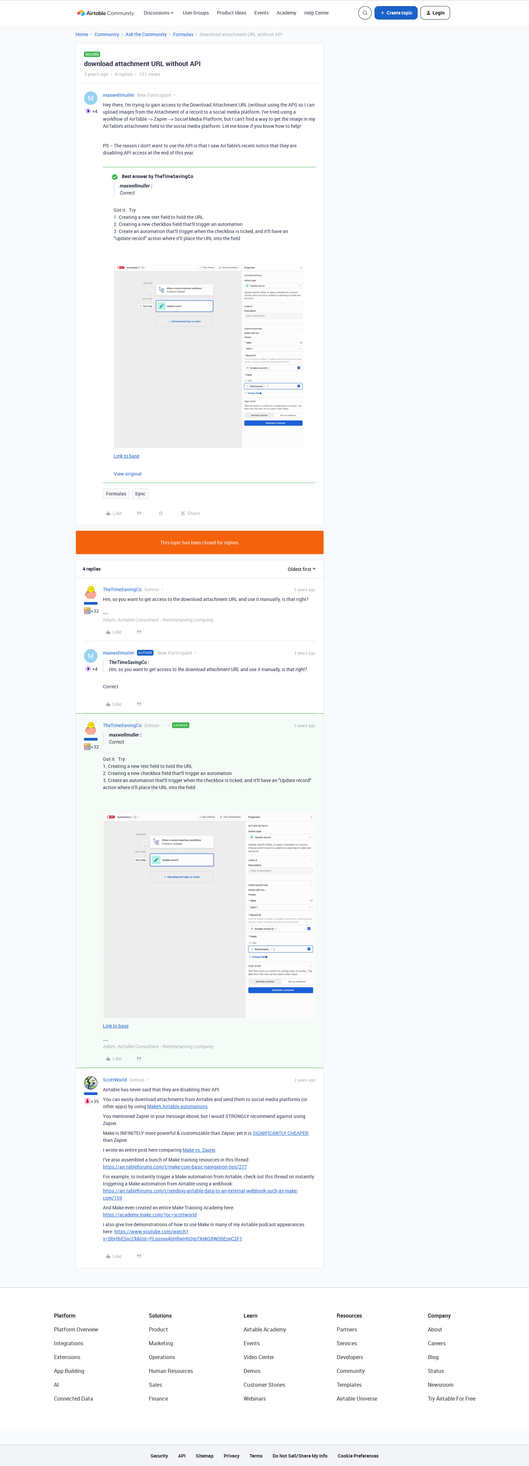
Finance (158, 1398)
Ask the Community (146, 34)
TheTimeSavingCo (122, 589)
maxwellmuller (118, 95)
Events (261, 12)
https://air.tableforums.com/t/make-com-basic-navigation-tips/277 (175, 1166)
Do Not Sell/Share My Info (300, 1456)
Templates (349, 1384)
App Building (69, 1371)
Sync (140, 493)
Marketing (161, 1343)
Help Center (316, 12)
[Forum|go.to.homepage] (106, 13)
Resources (349, 1315)
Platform (65, 1315)
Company (439, 1315)
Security (159, 1456)
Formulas (183, 34)
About (435, 1329)
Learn (250, 1315)
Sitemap (205, 1456)
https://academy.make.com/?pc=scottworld (150, 1214)
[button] (396, 13)
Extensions (67, 1357)
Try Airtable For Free (451, 1398)
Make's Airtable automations (177, 1106)
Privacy (232, 1456)
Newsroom (440, 1384)
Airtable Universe (357, 1398)
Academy (286, 12)
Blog (433, 1357)
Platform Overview (76, 1329)
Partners (347, 1329)
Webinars (255, 1398)
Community (106, 34)
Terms (256, 1456)
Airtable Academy (265, 1329)
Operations (162, 1357)
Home (82, 34)
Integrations (68, 1343)
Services (347, 1343)
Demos (252, 1371)
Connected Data (73, 1398)
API (182, 1456)
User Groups (196, 12)
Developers (350, 1357)
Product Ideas (231, 12)
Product (158, 1329)
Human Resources (171, 1371)
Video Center (259, 1357)
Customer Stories (264, 1384)
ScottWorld (115, 1079)
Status (436, 1371)
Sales (155, 1384)
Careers (437, 1343)
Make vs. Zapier (199, 1150)
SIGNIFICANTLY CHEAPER (280, 1133)
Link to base (126, 456)
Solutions (160, 1315)
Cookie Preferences (358, 1456)
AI (56, 1384)
